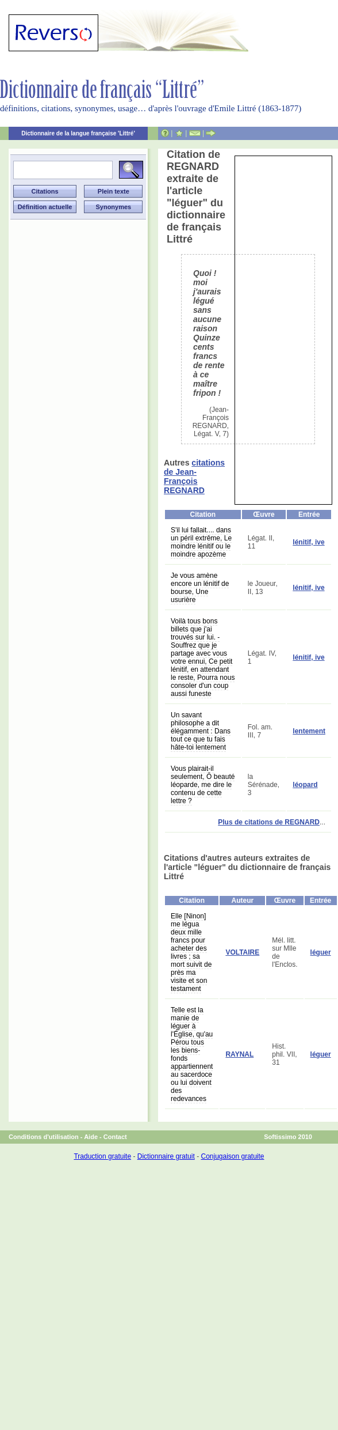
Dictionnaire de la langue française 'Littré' (78, 133)
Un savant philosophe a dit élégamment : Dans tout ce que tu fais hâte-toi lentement (201, 731)
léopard (305, 785)
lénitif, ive (308, 542)
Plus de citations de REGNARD (269, 822)
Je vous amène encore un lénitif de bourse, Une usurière (200, 588)
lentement (309, 731)
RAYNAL (239, 1054)
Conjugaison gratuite (232, 1156)
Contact (115, 1136)
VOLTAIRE (242, 952)
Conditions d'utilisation (44, 1136)
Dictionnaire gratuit (166, 1156)
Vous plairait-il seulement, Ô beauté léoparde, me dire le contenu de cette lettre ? (203, 785)
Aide (91, 1136)
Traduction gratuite (102, 1156)
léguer (320, 952)
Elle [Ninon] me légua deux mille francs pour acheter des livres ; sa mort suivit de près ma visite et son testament (191, 952)
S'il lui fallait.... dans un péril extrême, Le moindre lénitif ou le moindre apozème (201, 542)
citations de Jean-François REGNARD (194, 476)
